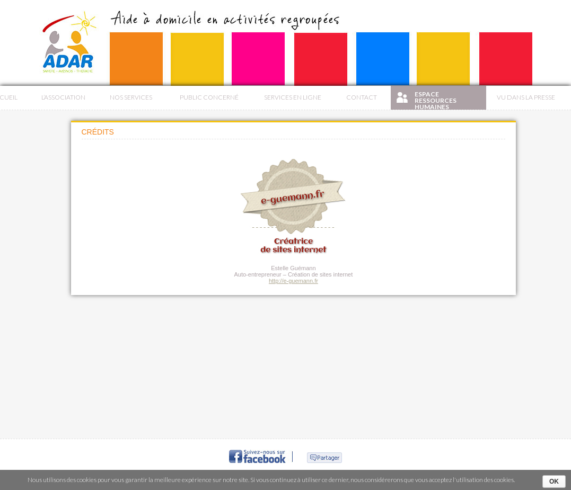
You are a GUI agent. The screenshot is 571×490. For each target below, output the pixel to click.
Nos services (131, 97)
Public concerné (209, 97)
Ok (554, 481)
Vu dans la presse (526, 97)
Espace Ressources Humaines (435, 100)
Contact (361, 97)
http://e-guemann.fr (293, 281)
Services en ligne (292, 97)
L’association (63, 97)
